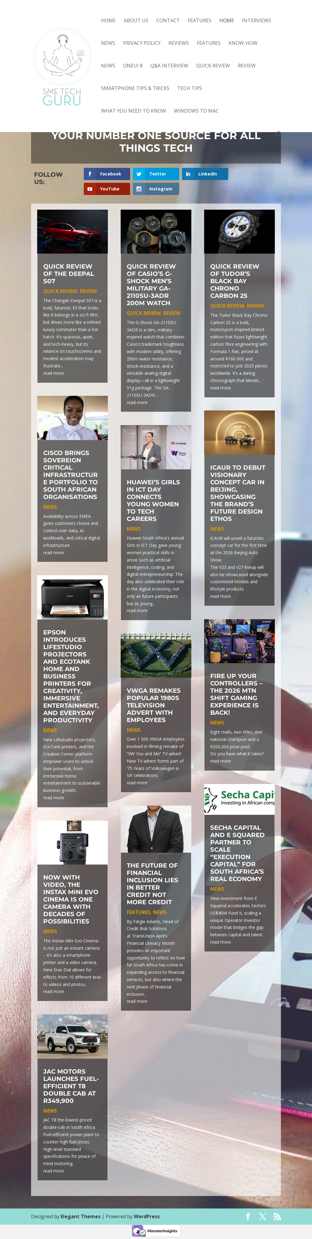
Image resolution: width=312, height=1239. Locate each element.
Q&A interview (169, 66)
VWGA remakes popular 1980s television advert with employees (154, 705)
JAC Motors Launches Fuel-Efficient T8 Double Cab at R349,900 (71, 1086)
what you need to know (133, 111)
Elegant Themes (81, 1216)
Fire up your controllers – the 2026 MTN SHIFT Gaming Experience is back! (236, 694)
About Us (136, 21)
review (247, 66)
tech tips (189, 89)
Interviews (256, 21)
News (108, 43)
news (108, 66)
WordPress (147, 1216)
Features (199, 21)
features (209, 43)
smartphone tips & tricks (135, 89)
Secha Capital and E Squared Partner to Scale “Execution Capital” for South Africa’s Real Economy (237, 853)
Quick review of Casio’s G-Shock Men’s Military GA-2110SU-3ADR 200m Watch (151, 285)
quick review (213, 66)
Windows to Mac (196, 111)
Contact (168, 21)
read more (53, 373)
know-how (243, 43)
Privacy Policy (142, 43)
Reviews (178, 43)
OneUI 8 (133, 66)
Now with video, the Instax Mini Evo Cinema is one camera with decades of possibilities (70, 899)
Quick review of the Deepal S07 (68, 274)
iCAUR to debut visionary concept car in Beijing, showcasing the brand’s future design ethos (237, 493)
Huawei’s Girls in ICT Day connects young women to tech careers (153, 500)
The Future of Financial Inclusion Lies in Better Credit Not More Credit (152, 884)
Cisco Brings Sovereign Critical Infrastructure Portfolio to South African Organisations (70, 474)
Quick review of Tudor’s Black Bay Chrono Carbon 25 (234, 281)
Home (108, 21)
